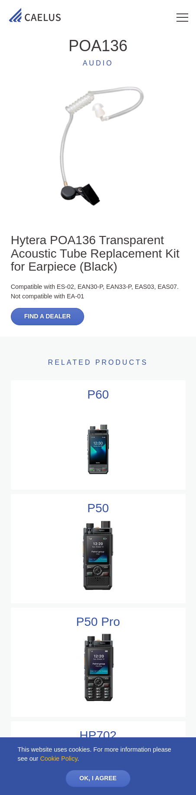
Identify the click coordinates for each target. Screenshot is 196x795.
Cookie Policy (58, 758)
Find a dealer (47, 316)
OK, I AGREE (98, 778)
